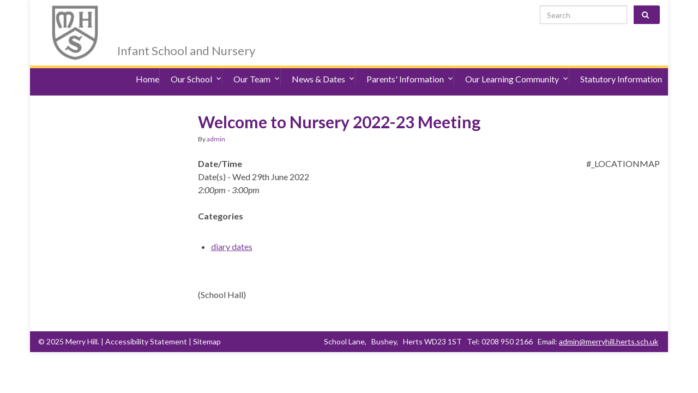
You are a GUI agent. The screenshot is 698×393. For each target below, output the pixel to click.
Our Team (256, 65)
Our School (196, 65)
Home (147, 65)
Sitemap (207, 322)
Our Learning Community (517, 65)
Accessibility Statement (146, 322)
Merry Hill (161, 17)
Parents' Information (410, 65)
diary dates (231, 227)
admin (216, 120)
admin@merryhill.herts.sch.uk (608, 322)
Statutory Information (621, 65)
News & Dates (323, 65)
